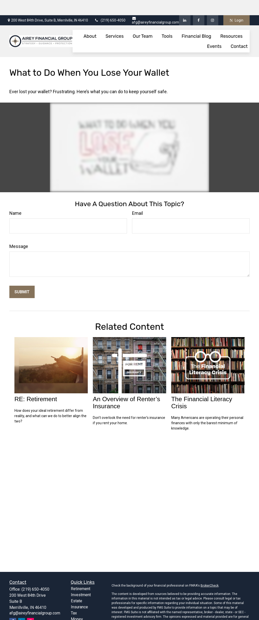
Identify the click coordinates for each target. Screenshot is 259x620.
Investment (81, 579)
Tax (74, 597)
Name (15, 198)
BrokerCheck (210, 570)
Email (137, 198)
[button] (89, 21)
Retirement (80, 573)
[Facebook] (198, 5)
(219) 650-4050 (109, 5)
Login (236, 5)
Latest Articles (84, 616)
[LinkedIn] (184, 5)
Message (18, 231)
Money (77, 604)
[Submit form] (22, 276)
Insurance (79, 591)
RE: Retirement (35, 383)
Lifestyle (79, 610)
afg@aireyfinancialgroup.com (155, 5)
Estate (76, 585)
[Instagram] (30, 606)
